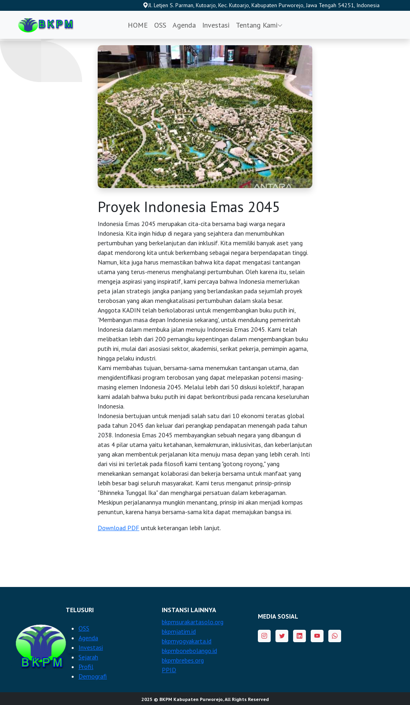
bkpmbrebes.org (183, 660)
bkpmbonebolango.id (189, 651)
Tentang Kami (259, 25)
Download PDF (118, 528)
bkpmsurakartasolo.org (192, 622)
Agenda (184, 25)
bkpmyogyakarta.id (186, 641)
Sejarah (88, 657)
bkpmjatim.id (179, 631)
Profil (85, 667)
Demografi (92, 676)
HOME (138, 25)
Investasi (215, 25)
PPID (169, 670)
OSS (160, 25)
